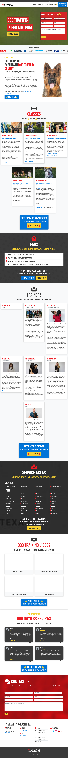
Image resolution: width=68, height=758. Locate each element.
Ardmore (8, 494)
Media (22, 508)
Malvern (38, 506)
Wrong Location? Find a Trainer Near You (59, 1)
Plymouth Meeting (25, 511)
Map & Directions (8, 732)
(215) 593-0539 (28, 278)
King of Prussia (24, 503)
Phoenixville (54, 511)
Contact (51, 4)
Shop (48, 1)
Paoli (37, 511)
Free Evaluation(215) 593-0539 (63, 4)
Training (34, 4)
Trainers (39, 4)
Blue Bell (38, 494)
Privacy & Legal (32, 754)
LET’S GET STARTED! (27, 91)
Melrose (53, 506)
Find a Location (34, 528)
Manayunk (23, 506)
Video (43, 4)
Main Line (8, 506)
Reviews (46, 4)
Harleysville (8, 503)
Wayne (37, 513)
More (55, 4)
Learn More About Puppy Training (9, 138)
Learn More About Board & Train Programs (56, 138)
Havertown (53, 501)
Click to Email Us (23, 735)
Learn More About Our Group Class (20, 183)
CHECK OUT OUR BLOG (9, 93)
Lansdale (38, 503)
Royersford (23, 513)
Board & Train (39, 188)
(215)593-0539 (23, 730)
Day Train (53, 186)
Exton (52, 498)
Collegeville (8, 498)
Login (37, 754)
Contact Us (4, 162)
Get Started (13, 34)
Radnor (7, 513)
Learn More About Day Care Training (32, 138)
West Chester (54, 513)
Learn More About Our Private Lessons (44, 183)
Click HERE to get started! (52, 153)
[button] (26, 161)
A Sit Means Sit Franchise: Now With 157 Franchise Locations (12, 1)
